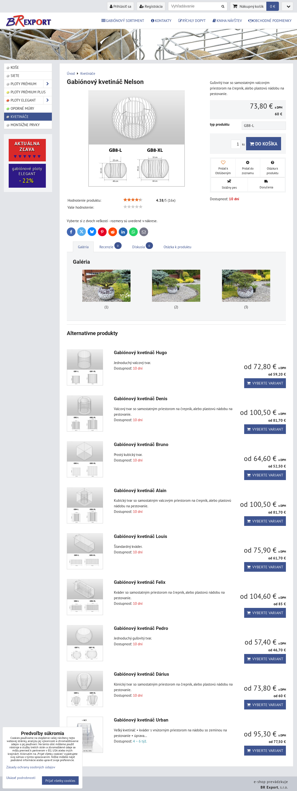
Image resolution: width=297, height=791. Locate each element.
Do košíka (263, 144)
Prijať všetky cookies (60, 780)
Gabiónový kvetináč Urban (141, 720)
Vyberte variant (265, 383)
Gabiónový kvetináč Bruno (141, 444)
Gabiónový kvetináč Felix (140, 582)
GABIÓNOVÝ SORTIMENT (122, 20)
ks (238, 144)
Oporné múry (20, 108)
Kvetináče (17, 116)
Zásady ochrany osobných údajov (30, 767)
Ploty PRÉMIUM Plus (26, 91)
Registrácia (151, 6)
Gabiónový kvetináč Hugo (140, 352)
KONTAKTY (161, 20)
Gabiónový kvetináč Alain (140, 490)
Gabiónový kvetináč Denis (140, 398)
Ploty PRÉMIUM (29, 84)
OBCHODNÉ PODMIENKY (269, 20)
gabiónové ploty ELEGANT (27, 175)
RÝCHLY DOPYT (192, 20)
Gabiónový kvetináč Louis (140, 536)
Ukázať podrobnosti (20, 778)
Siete (13, 75)
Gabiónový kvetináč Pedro (141, 628)
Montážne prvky (23, 124)
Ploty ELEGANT (29, 100)
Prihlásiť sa (120, 6)
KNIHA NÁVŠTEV (227, 20)
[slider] (133, 200)
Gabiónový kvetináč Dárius (141, 674)
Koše (12, 67)
